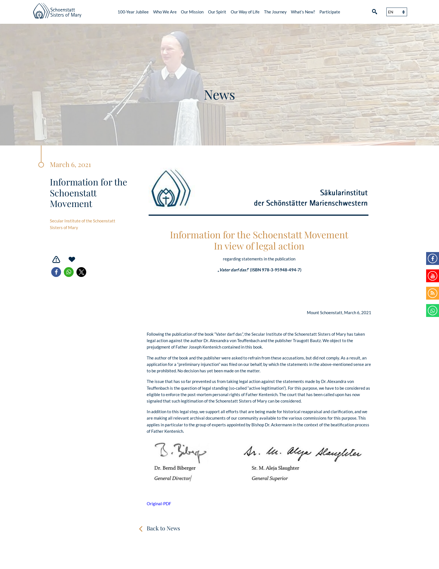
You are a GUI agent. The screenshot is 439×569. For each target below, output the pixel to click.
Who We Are (165, 11)
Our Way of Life (245, 11)
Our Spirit (217, 11)
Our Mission (192, 11)
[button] (56, 272)
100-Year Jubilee (133, 11)
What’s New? (303, 11)
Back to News (163, 528)
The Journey (275, 11)
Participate (329, 11)
